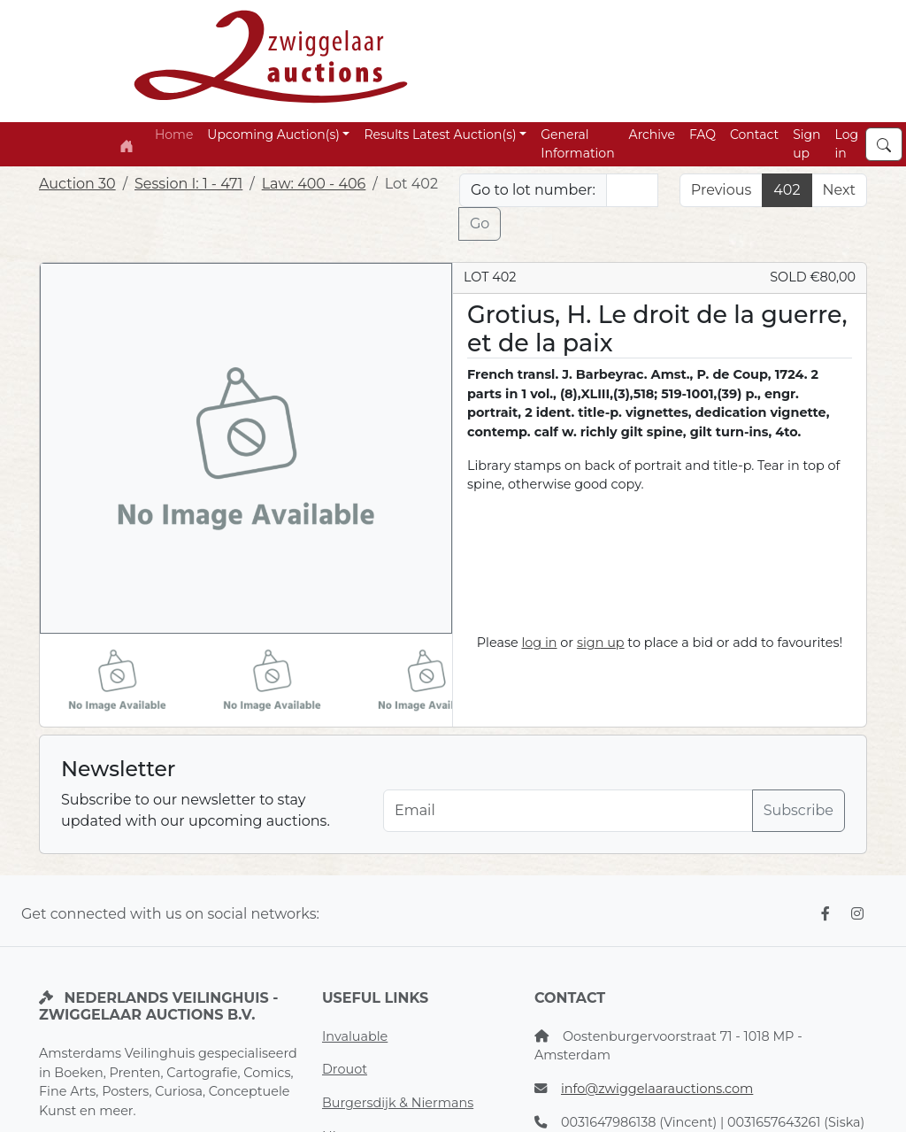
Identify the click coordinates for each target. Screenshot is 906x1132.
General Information (577, 144)
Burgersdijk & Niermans (397, 1103)
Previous (721, 189)
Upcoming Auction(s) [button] (273, 134)
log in (539, 643)
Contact (754, 134)
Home (174, 134)
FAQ (702, 134)
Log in (847, 144)
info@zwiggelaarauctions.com (657, 1089)
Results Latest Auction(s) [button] (440, 134)
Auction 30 (77, 183)
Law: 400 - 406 (314, 183)
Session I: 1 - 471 (188, 183)
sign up (601, 643)
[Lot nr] (632, 190)
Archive (652, 134)
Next (839, 189)
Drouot (344, 1069)
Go (479, 223)
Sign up (806, 144)
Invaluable (355, 1036)
